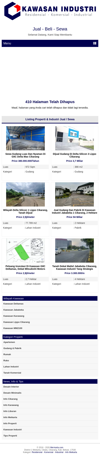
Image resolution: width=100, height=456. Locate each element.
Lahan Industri (11, 366)
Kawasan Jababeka (13, 310)
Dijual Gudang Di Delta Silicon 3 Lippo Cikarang (74, 155)
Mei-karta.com (56, 447)
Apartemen (9, 342)
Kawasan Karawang (13, 316)
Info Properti (10, 423)
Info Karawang (11, 405)
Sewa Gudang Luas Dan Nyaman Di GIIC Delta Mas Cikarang (25, 155)
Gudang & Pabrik (12, 348)
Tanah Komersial (12, 372)
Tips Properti (10, 435)
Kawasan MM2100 (12, 328)
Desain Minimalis (12, 393)
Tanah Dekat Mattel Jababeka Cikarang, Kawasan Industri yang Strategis (74, 267)
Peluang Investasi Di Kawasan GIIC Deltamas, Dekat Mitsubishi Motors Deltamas (25, 269)
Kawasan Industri (12, 429)
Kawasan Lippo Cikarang (16, 322)
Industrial (59, 452)
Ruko (6, 360)
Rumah (7, 354)
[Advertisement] (50, 72)
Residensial (37, 452)
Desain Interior (11, 386)
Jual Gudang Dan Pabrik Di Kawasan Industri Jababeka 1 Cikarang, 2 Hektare (74, 211)
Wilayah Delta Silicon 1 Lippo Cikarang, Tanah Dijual (25, 211)
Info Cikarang (10, 399)
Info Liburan (9, 411)
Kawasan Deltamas (13, 303)
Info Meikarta (10, 417)
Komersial (48, 452)
